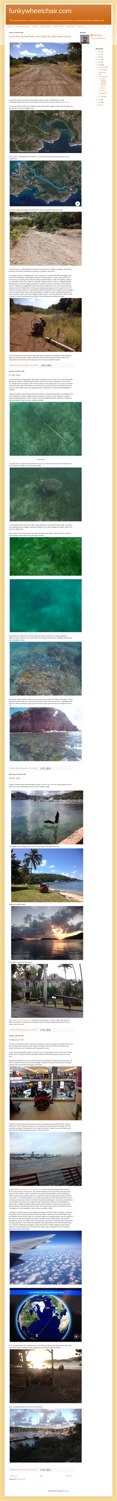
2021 (99, 59)
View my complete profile (98, 38)
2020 (99, 62)
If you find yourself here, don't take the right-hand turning (40, 36)
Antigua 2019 (16, 1039)
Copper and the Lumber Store (22, 1020)
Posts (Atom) (21, 1479)
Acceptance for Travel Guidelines (30, 1189)
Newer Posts (13, 1476)
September (102, 72)
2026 (99, 52)
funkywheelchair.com (40, 11)
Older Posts (69, 1476)
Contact (80, 26)
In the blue (15, 375)
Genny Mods (58, 26)
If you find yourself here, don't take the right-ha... (103, 82)
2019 (99, 65)
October (102, 70)
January (102, 96)
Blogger (66, 1491)
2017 (99, 102)
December (102, 67)
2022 (99, 57)
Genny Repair (46, 26)
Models (34, 26)
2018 (99, 100)
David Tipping (97, 35)
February (102, 76)
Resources (70, 26)
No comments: (34, 365)
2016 (99, 105)
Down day (14, 778)
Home (9, 26)
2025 (99, 54)
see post (65, 102)
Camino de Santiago (22, 26)
